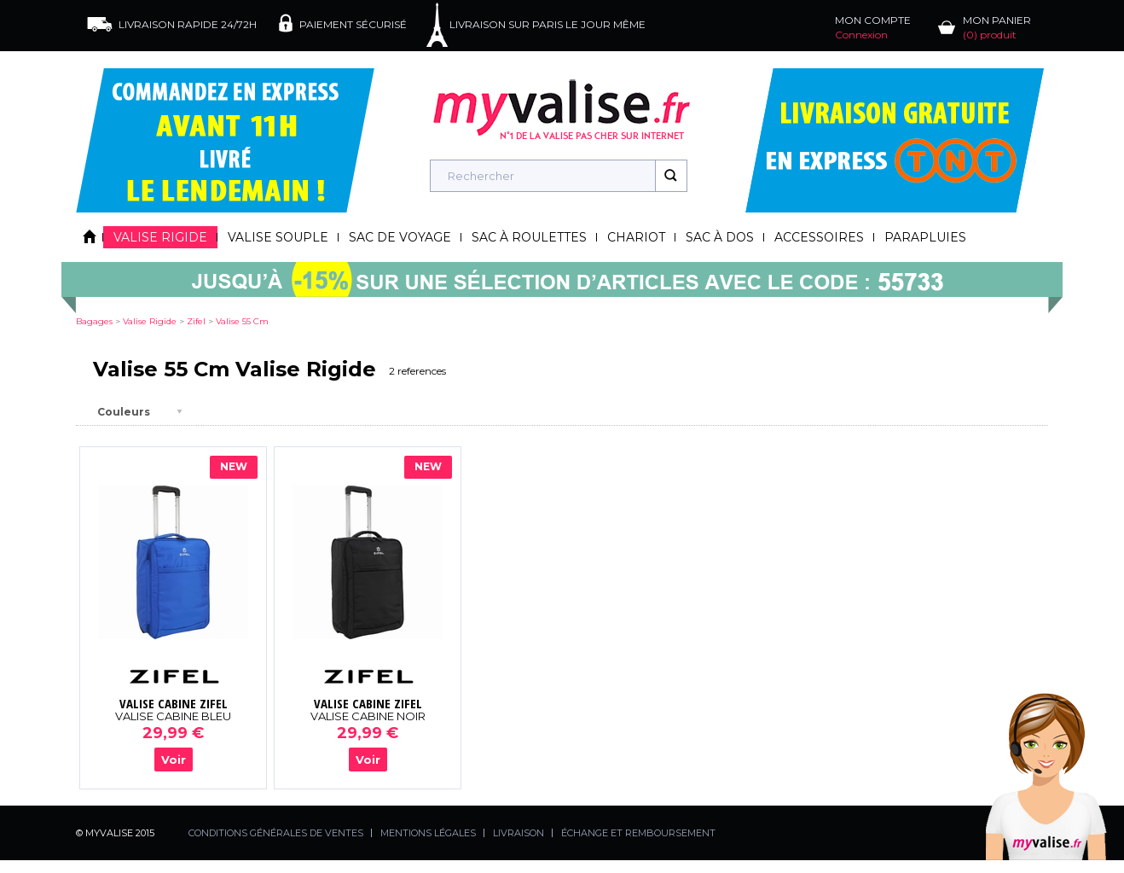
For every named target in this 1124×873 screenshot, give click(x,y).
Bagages (94, 321)
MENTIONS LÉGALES (428, 833)
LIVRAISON (518, 833)
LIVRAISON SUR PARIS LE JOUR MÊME (547, 24)
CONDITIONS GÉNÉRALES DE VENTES (275, 833)
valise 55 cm (242, 321)
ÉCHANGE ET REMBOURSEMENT (638, 833)
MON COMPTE (873, 27)
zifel (196, 321)
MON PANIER (997, 27)
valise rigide (150, 321)
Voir (173, 759)
